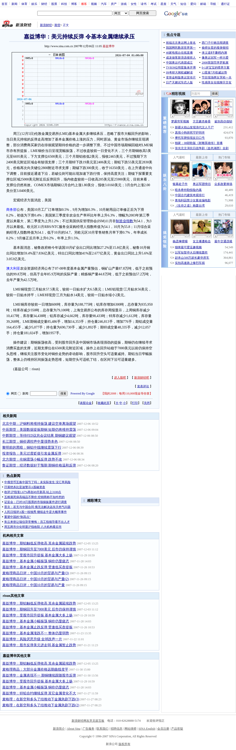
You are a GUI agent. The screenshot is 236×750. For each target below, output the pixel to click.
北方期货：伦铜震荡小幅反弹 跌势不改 (32, 459)
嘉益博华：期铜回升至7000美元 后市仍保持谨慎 (39, 549)
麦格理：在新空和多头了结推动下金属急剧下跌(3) (40, 699)
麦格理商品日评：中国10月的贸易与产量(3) (35, 573)
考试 (154, 3)
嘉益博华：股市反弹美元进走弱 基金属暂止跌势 (39, 645)
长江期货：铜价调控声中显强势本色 (30, 441)
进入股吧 (120, 377)
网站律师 (130, 728)
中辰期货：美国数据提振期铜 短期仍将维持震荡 (39, 429)
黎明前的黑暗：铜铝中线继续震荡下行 (31, 447)
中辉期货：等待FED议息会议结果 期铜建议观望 (39, 435)
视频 (94, 3)
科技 (64, 3)
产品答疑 (177, 728)
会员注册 (163, 728)
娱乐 (34, 3)
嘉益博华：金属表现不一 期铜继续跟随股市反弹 (39, 675)
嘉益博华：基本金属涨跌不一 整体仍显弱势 (35, 633)
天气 (173, 3)
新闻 (14, 3)
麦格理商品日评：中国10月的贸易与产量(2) (35, 579)
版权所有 (124, 744)
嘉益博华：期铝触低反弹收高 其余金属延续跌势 (39, 543)
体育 (24, 3)
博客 (74, 3)
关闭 (147, 403)
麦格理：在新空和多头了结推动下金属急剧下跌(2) (40, 705)
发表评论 (143, 386)
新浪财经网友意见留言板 (88, 720)
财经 (44, 3)
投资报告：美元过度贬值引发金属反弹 (31, 453)
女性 (134, 3)
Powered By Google (83, 393)
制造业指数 (124, 221)
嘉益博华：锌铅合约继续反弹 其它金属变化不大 (39, 693)
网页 (14, 393)
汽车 (104, 3)
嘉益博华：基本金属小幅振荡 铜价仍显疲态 (35, 561)
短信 (183, 3)
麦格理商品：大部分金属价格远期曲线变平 (35, 669)
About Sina (73, 728)
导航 (213, 3)
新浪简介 (59, 728)
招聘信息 (116, 728)
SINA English (146, 728)
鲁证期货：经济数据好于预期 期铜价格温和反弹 (39, 465)
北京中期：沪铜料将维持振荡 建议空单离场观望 (39, 424)
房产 (114, 3)
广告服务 (88, 728)
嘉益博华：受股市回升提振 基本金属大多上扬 (37, 555)
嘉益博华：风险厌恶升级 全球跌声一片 (32, 639)
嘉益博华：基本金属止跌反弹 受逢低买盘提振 (37, 567)
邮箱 (203, 3)
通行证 (225, 3)
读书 (144, 3)
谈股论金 (86, 403)
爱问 (193, 3)
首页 (4, 3)
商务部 (11, 210)
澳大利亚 (13, 268)
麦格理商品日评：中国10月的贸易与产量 (33, 585)
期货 (57, 25)
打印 (135, 403)
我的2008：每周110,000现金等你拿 (127, 393)
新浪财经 (46, 25)
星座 (163, 3)
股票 (54, 3)
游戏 (124, 3)
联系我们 (102, 728)
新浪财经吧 (141, 377)
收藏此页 (104, 403)
